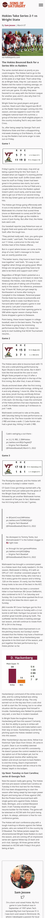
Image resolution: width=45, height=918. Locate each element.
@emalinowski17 (13, 540)
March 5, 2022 (29, 448)
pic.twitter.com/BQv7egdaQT (19, 442)
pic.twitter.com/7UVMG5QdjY (19, 520)
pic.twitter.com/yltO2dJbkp (18, 551)
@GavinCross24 (16, 517)
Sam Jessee (10, 25)
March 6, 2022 (29, 526)
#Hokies (26, 439)
